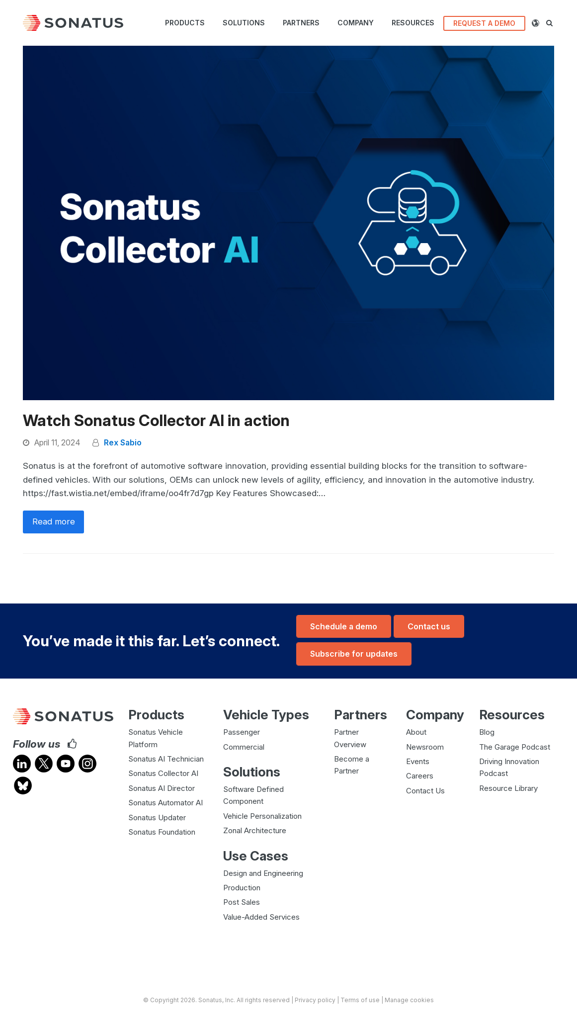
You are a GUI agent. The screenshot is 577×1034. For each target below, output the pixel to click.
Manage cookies (409, 999)
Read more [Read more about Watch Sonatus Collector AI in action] (53, 522)
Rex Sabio (123, 442)
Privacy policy (315, 999)
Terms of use (360, 999)
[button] (553, 22)
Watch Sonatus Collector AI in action (156, 420)
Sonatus (210, 999)
